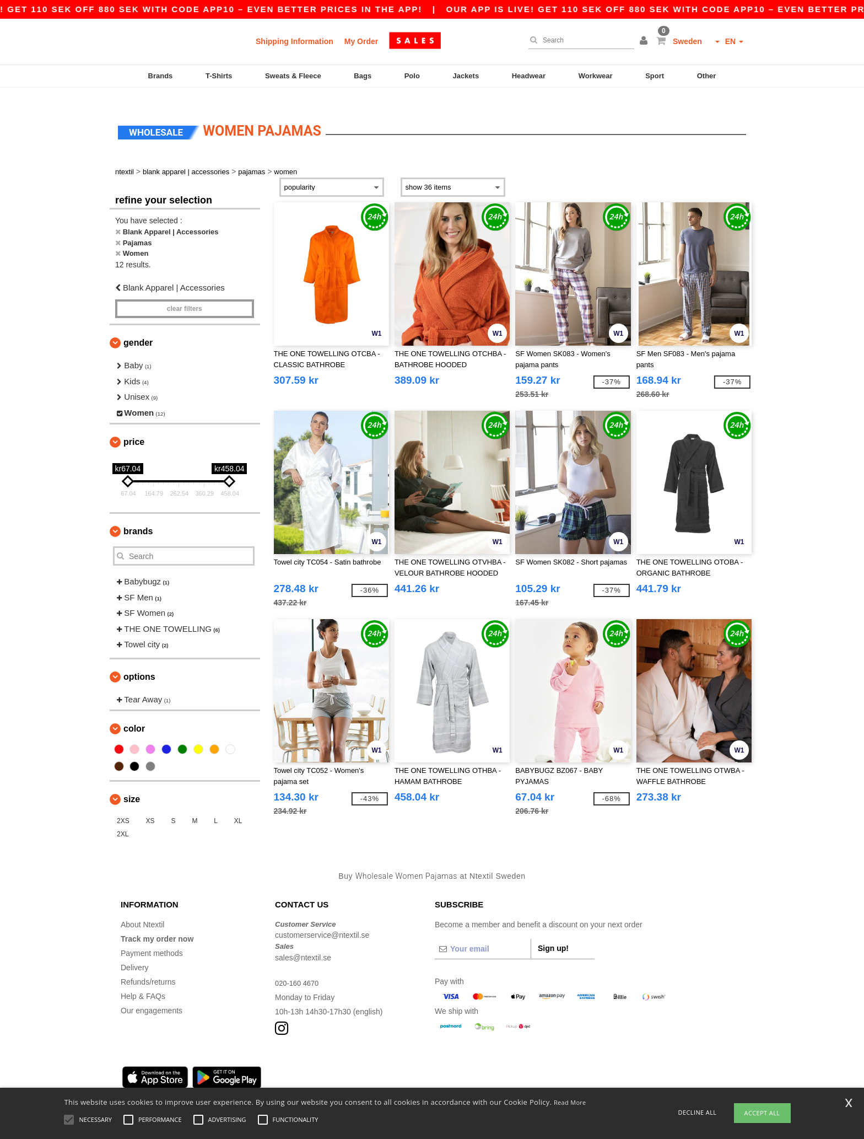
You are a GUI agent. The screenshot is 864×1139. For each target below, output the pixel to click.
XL (238, 808)
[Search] (578, 40)
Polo (412, 76)
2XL (122, 821)
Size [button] (131, 786)
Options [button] (139, 663)
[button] (645, 41)
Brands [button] (138, 518)
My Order (361, 41)
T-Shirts (219, 76)
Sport (654, 76)
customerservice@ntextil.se (322, 921)
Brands (160, 76)
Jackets (465, 76)
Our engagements (151, 996)
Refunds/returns (148, 968)
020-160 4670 (298, 969)
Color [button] (134, 715)
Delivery (135, 953)
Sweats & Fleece (293, 76)
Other (706, 76)
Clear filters (184, 295)
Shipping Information (294, 41)
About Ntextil (142, 910)
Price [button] (133, 428)
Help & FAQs (143, 982)
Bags (362, 76)
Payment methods (152, 939)
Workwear (596, 76)
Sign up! (553, 934)
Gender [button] (138, 329)
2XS (123, 808)
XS (150, 808)
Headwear (529, 76)
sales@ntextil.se (303, 943)
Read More (570, 1102)
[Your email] (483, 935)
